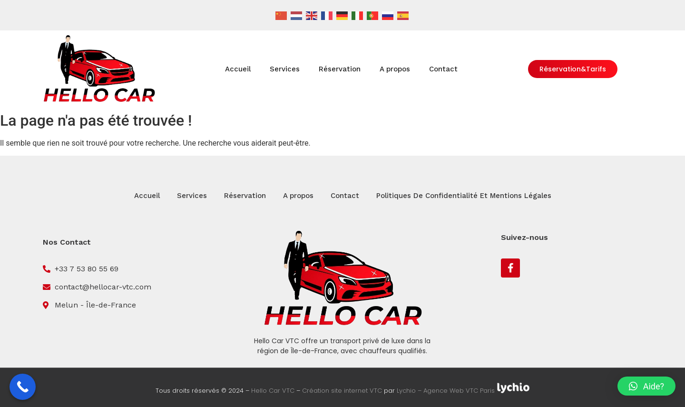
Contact (443, 69)
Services (285, 69)
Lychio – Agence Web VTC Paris (447, 391)
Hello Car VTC (272, 391)
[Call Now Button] (23, 387)
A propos (395, 69)
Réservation (340, 69)
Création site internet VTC (342, 391)
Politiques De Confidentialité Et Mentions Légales (463, 195)
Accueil (238, 69)
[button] (646, 386)
